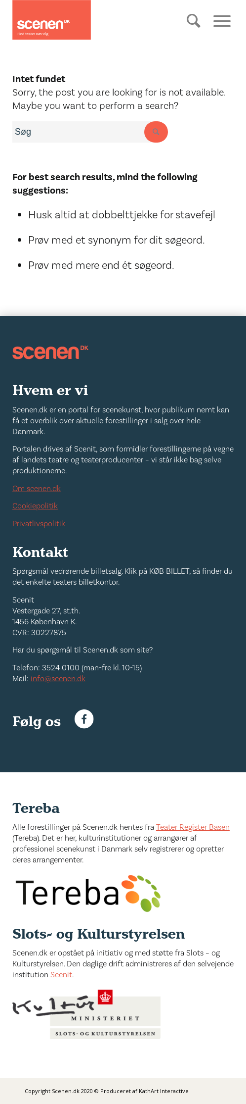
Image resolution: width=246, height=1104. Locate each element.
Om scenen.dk (36, 489)
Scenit (61, 975)
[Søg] (194, 28)
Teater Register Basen (193, 827)
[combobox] (86, 132)
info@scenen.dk (58, 679)
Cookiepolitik (35, 506)
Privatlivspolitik (38, 524)
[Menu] (219, 20)
